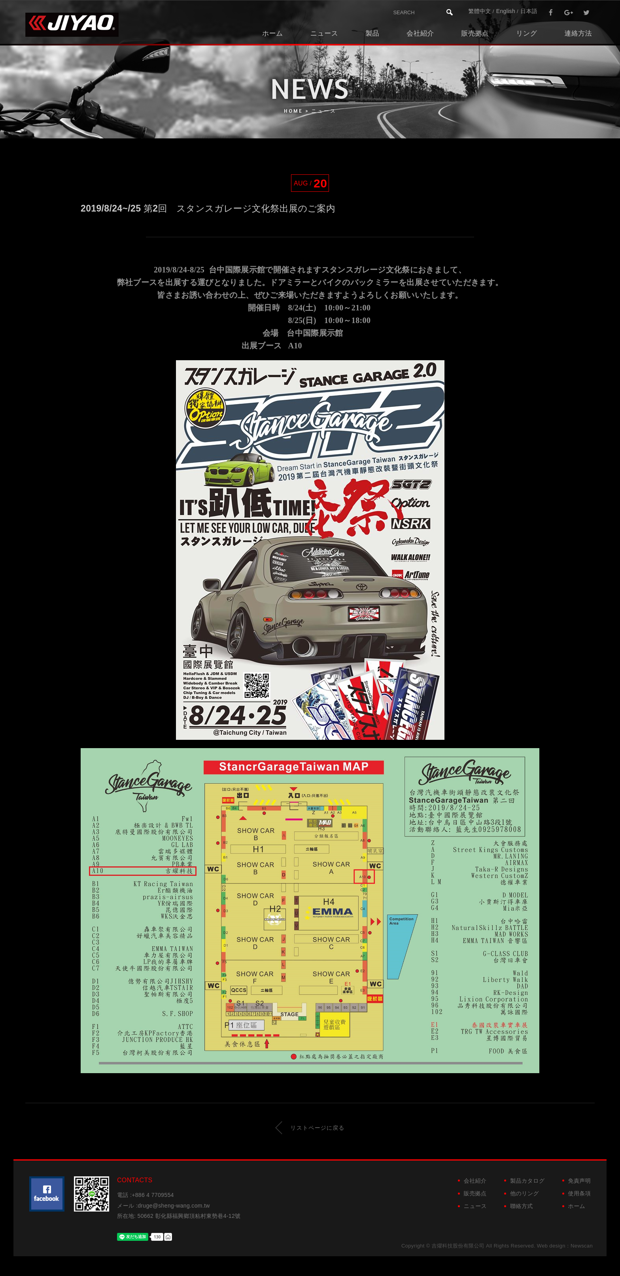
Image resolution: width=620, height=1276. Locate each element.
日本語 (528, 11)
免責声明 (579, 1181)
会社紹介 (420, 33)
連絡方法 (578, 33)
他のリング (524, 1193)
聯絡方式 (521, 1206)
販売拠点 (475, 33)
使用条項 (579, 1193)
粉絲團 (46, 1194)
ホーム (272, 33)
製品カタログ (527, 1181)
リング (526, 33)
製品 (373, 33)
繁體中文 (479, 11)
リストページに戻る (309, 1127)
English (505, 11)
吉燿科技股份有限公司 (72, 25)
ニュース (324, 33)
